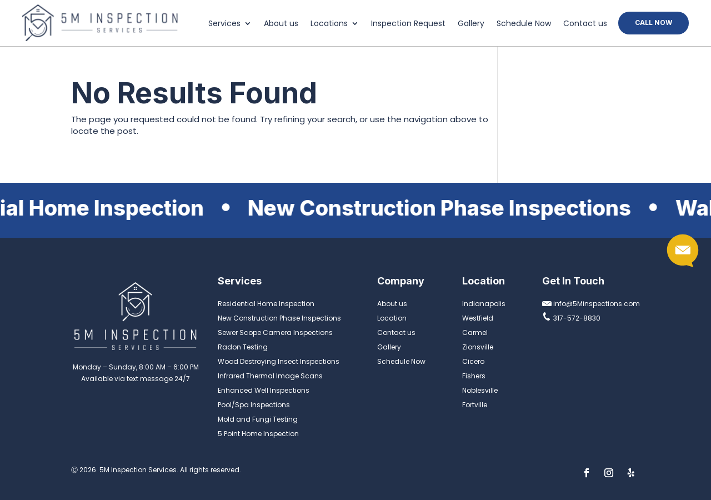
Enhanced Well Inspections (263, 390)
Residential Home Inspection (266, 303)
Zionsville (477, 347)
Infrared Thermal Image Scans (270, 376)
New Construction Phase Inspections (279, 318)
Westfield (477, 318)
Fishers (473, 376)
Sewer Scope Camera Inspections (275, 332)
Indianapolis (483, 303)
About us (281, 24)
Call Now (653, 22)
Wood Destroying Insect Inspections (278, 361)
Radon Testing (243, 347)
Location (392, 318)
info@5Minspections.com (591, 303)
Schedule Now (524, 24)
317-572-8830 (571, 318)
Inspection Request (408, 24)
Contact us (585, 24)
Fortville (474, 404)
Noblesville (480, 390)
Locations (329, 24)
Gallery (471, 24)
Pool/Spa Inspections (254, 404)
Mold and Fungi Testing (258, 419)
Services (224, 24)
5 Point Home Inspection (258, 433)
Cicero (473, 361)
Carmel (475, 332)
